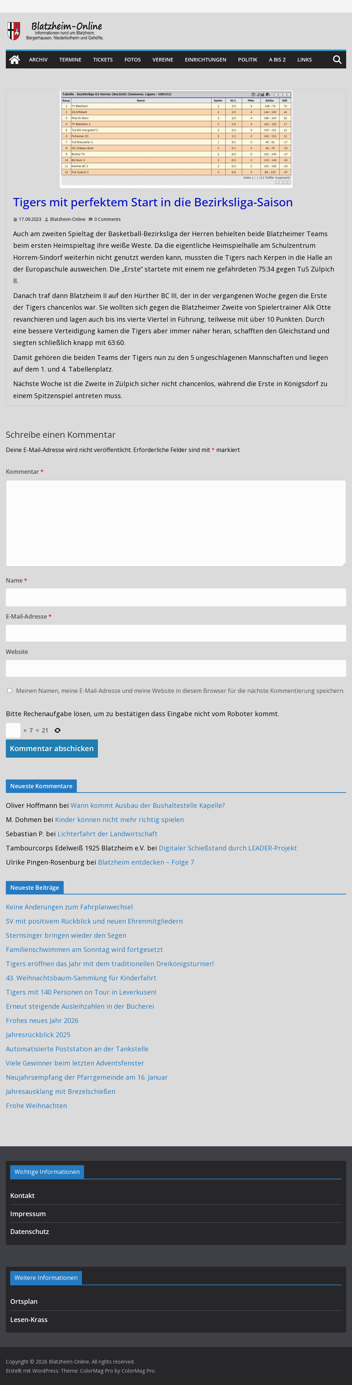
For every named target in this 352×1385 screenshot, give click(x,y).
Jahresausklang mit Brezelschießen (60, 1091)
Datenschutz (29, 1231)
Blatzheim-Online (68, 219)
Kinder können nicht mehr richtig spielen (119, 819)
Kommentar (25, 472)
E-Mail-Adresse (29, 616)
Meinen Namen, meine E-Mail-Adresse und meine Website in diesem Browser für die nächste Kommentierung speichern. (180, 691)
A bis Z (277, 59)
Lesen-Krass (29, 1319)
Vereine (163, 59)
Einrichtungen (205, 59)
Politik (247, 59)
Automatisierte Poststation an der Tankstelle (77, 1048)
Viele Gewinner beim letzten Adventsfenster (75, 1063)
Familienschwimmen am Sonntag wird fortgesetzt (84, 949)
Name (16, 580)
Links (304, 59)
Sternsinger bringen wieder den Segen (66, 935)
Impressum (28, 1213)
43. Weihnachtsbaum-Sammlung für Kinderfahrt (81, 977)
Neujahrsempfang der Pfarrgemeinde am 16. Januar (87, 1077)
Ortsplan (23, 1301)
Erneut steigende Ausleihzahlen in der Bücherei (80, 1006)
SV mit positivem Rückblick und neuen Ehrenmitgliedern (94, 921)
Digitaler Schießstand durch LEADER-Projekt (228, 848)
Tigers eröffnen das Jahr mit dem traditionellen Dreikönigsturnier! (110, 963)
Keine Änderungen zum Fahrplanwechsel (69, 906)
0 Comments (104, 219)
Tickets (103, 59)
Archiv (38, 59)
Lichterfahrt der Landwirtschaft (108, 833)
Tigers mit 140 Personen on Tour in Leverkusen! (81, 992)
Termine (70, 59)
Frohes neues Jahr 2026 (42, 1020)
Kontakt (22, 1195)
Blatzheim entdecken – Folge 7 (146, 862)
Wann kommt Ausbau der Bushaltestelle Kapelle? (148, 805)
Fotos (132, 59)
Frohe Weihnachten (36, 1105)
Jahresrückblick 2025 (38, 1034)
